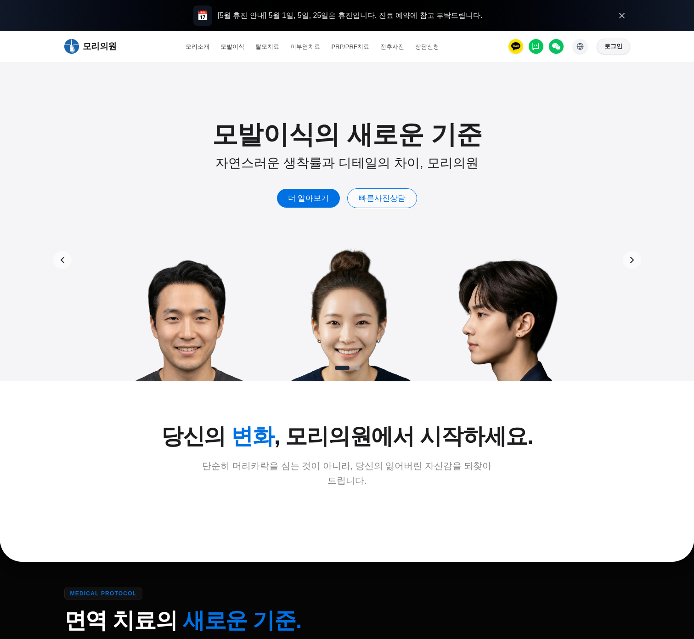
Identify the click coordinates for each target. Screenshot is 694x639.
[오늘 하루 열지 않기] (622, 15)
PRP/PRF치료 (350, 46)
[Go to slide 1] (342, 368)
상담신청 (427, 46)
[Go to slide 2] (357, 368)
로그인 (613, 46)
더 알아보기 (308, 198)
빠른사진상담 (382, 198)
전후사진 (392, 46)
